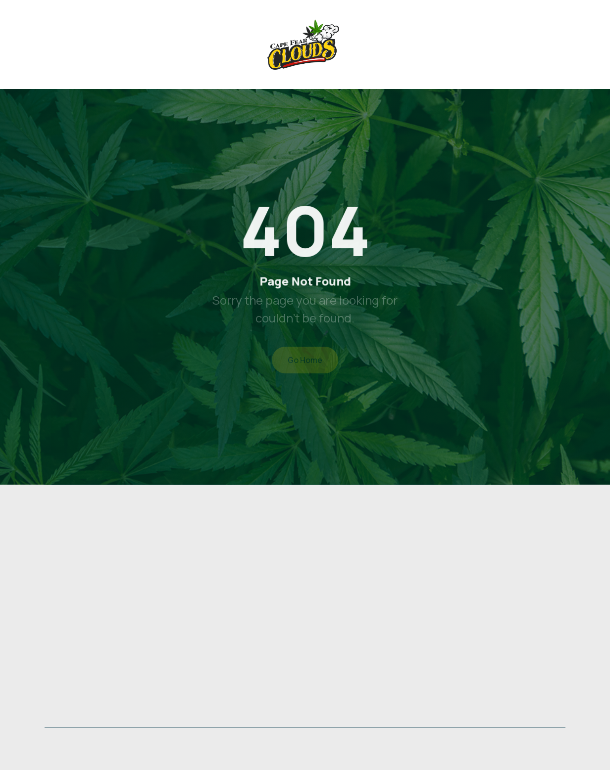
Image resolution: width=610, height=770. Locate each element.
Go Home (305, 360)
